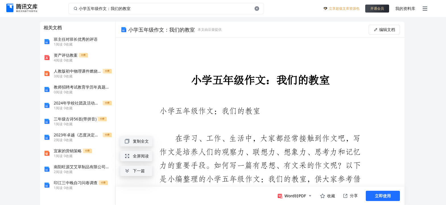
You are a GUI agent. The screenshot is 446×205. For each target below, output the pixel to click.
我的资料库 (405, 8)
